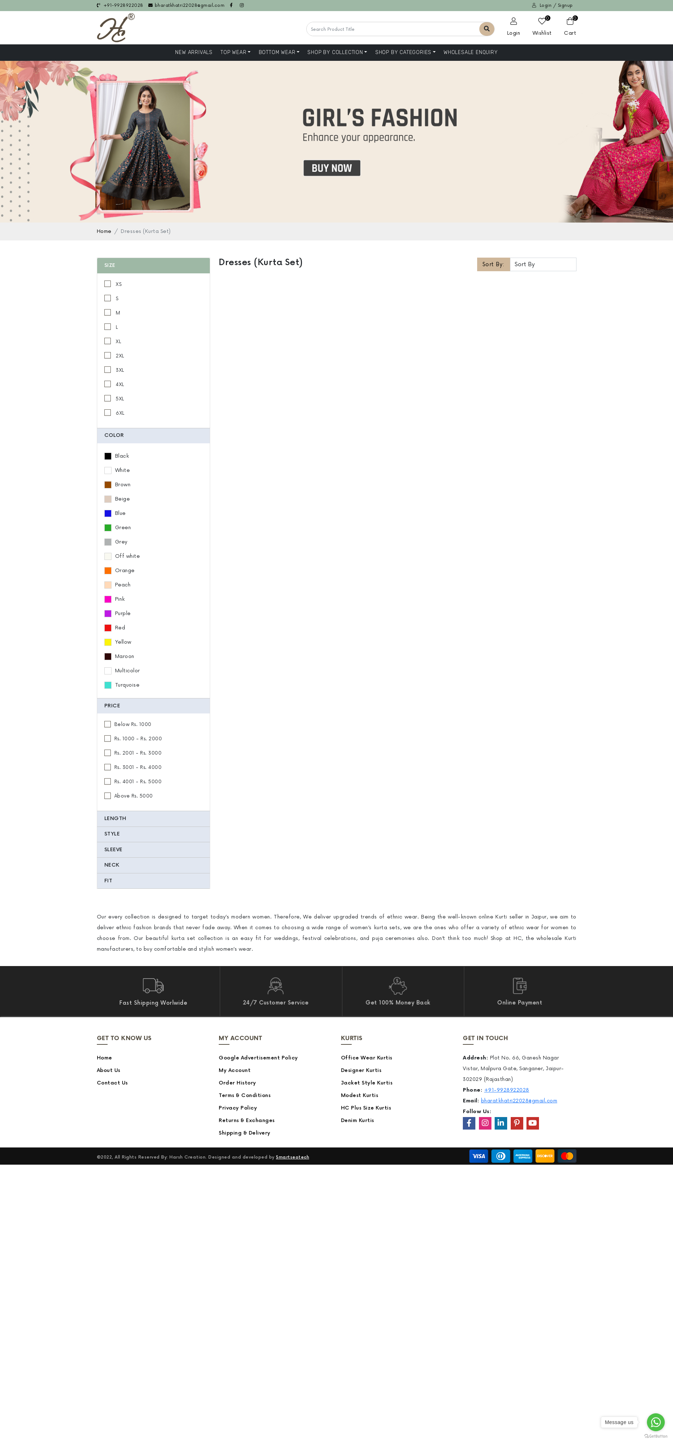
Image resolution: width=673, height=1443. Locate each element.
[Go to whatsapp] (656, 1422)
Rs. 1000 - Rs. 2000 (147, 739)
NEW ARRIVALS (194, 52)
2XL (128, 356)
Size (118, 265)
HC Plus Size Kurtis (366, 1108)
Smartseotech (292, 1157)
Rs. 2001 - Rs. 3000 (146, 753)
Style (120, 834)
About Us (108, 1070)
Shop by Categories (403, 52)
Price (121, 706)
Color (122, 435)
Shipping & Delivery (245, 1133)
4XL (128, 384)
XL (126, 342)
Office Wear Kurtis (366, 1058)
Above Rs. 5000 (142, 796)
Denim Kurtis (357, 1120)
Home (104, 231)
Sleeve (122, 850)
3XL (128, 370)
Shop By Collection (335, 52)
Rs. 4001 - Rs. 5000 (146, 782)
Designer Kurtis (361, 1070)
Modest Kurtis (359, 1095)
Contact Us (112, 1083)
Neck (120, 865)
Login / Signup (552, 5)
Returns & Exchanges (247, 1120)
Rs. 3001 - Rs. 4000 (146, 767)
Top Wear (233, 52)
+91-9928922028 (120, 5)
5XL (128, 399)
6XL (128, 413)
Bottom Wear (277, 52)
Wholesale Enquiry (471, 52)
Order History (237, 1083)
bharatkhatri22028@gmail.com (186, 5)
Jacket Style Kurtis (367, 1083)
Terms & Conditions (245, 1095)
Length (124, 818)
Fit (117, 881)
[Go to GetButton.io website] (655, 1436)
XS (126, 284)
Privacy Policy (238, 1108)
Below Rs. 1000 (141, 724)
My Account (235, 1070)
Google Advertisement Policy (258, 1058)
